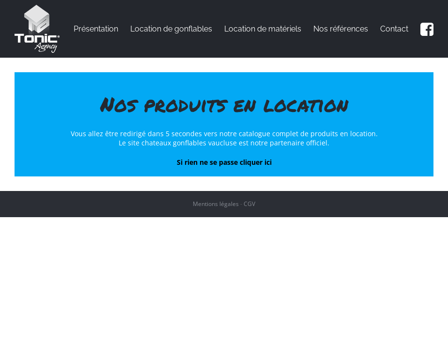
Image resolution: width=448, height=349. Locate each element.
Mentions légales (216, 204)
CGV (249, 204)
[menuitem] (102, 29)
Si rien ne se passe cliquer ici (224, 162)
